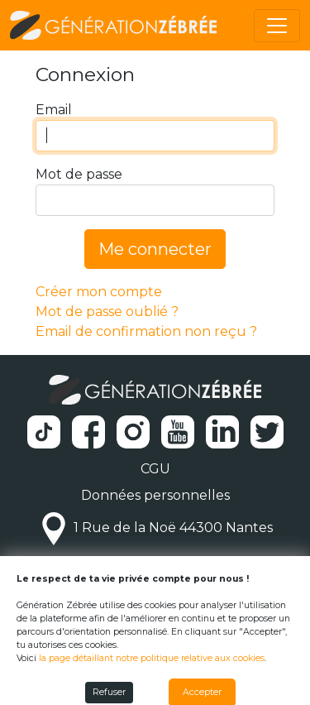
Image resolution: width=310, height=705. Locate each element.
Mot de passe (79, 174)
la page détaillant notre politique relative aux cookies (152, 658)
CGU (155, 469)
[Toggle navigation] (277, 25)
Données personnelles (155, 495)
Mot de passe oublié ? (107, 311)
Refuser (109, 692)
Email (54, 110)
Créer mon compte (99, 292)
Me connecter (155, 249)
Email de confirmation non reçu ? (146, 331)
